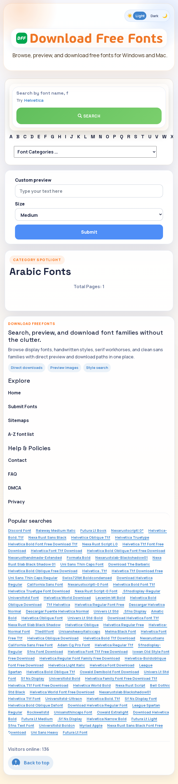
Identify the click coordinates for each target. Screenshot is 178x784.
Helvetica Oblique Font (42, 617)
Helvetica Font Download (112, 665)
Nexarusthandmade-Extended (35, 557)
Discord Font (19, 530)
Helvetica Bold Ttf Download (109, 637)
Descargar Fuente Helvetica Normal (57, 611)
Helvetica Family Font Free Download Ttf (121, 678)
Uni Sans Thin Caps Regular (32, 577)
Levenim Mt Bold (110, 597)
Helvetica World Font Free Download (62, 691)
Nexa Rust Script (130, 685)
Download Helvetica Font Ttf (133, 617)
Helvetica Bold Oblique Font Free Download (126, 550)
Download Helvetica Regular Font (97, 705)
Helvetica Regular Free (123, 624)
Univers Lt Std (106, 611)
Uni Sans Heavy (44, 732)
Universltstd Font (23, 597)
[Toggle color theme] (147, 16)
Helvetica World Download (67, 597)
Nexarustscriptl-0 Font (88, 584)
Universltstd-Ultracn (63, 698)
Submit (89, 232)
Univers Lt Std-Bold (85, 617)
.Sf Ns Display (69, 718)
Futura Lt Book (93, 530)
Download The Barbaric (129, 564)
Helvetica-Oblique (82, 624)
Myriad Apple (90, 725)
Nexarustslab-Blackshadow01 (121, 557)
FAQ (12, 474)
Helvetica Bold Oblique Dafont (35, 705)
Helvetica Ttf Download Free (137, 570)
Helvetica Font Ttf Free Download (98, 651)
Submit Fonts (22, 406)
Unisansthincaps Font (73, 712)
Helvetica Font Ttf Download (56, 550)
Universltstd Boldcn (57, 725)
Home (14, 393)
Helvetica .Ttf (94, 570)
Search (89, 116)
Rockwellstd (38, 712)
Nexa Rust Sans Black (47, 537)
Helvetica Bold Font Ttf (134, 584)
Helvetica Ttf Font (24, 698)
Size (20, 203)
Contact (17, 460)
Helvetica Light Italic (66, 665)
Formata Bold (79, 557)
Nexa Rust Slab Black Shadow (34, 624)
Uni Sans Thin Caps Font (82, 564)
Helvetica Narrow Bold (107, 718)
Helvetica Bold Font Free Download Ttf (42, 543)
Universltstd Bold (64, 678)
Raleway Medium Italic (56, 530)
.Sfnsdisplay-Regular (141, 590)
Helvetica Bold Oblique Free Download (42, 570)
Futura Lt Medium (37, 718)
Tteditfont (44, 631)
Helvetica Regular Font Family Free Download (79, 658)
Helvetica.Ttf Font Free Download (38, 685)
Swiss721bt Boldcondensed (87, 577)
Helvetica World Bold (92, 685)
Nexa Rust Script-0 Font (96, 590)
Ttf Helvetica (58, 604)
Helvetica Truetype (132, 537)
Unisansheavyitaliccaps (79, 631)
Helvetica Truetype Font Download (39, 590)
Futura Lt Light (144, 718)
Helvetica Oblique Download (53, 637)
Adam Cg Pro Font (73, 644)
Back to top (30, 763)
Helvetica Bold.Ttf (103, 698)
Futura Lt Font (75, 732)
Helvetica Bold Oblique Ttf (50, 671)
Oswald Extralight (112, 712)
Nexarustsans (152, 637)
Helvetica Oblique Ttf (90, 537)
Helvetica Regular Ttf (114, 644)
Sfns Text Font (21, 725)
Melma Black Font (120, 631)
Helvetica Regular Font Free (99, 604)
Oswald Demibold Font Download (109, 671)
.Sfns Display (134, 611)
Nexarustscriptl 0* (127, 530)
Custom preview (33, 180)
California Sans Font (45, 584)
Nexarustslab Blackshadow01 (125, 691)
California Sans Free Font (30, 644)
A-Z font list (21, 434)
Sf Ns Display (32, 678)
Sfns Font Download (45, 651)
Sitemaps (18, 420)
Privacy (16, 502)
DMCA (14, 488)
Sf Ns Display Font (141, 698)
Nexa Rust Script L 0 (100, 543)
